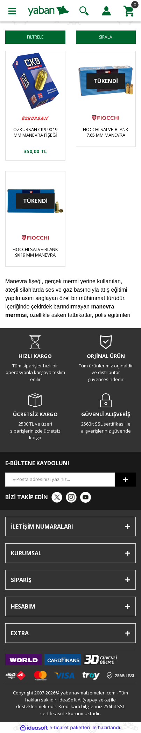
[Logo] (48, 10)
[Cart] (129, 11)
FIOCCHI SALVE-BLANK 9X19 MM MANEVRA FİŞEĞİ (35, 252)
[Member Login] (106, 11)
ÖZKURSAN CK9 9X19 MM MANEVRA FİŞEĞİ (35, 132)
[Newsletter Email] (60, 480)
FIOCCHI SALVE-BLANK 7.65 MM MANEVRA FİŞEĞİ (105, 132)
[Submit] (125, 480)
